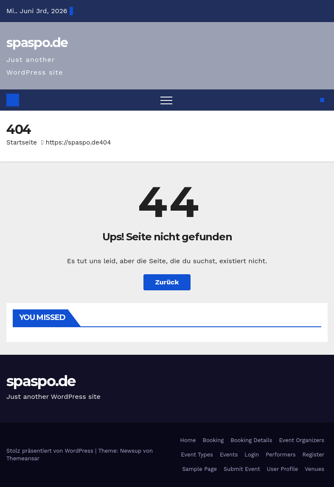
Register (313, 454)
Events (229, 454)
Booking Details (251, 440)
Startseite (21, 142)
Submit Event (242, 469)
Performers (280, 454)
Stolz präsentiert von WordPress (50, 451)
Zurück (167, 282)
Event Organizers (301, 440)
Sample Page (199, 469)
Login (251, 454)
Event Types (197, 454)
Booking (213, 440)
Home (188, 440)
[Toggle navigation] (166, 100)
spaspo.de (37, 42)
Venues (314, 469)
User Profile (282, 469)
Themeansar (22, 458)
